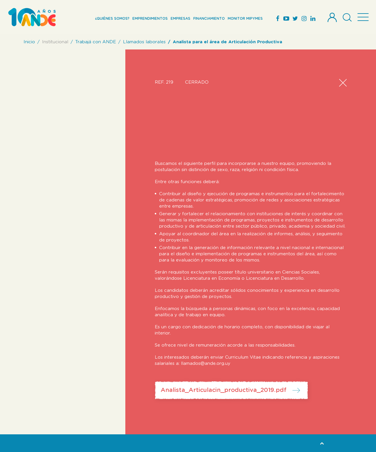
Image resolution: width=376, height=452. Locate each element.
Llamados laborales (144, 42)
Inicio (29, 42)
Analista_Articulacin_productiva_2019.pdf (224, 390)
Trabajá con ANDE (95, 42)
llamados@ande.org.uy (205, 363)
